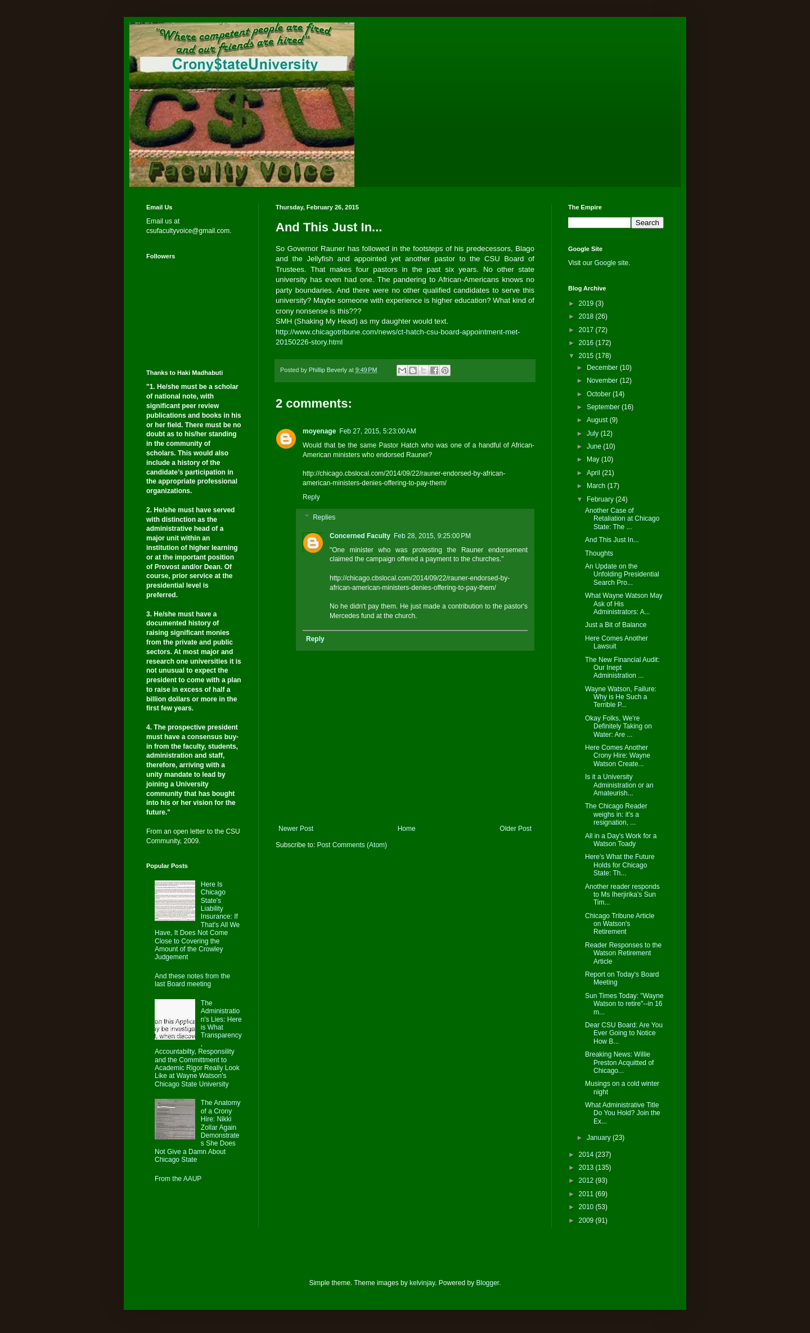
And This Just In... (612, 540)
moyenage (319, 431)
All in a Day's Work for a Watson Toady (620, 840)
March (597, 486)
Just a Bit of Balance (615, 625)
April (594, 473)
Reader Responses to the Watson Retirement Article (623, 953)
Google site (611, 263)
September (604, 407)
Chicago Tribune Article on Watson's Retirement (619, 924)
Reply (311, 497)
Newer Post (295, 829)
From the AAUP (178, 1179)
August (598, 420)
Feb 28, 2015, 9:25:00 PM (432, 536)
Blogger (488, 1283)
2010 (587, 1207)
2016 (587, 343)
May (594, 459)
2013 (587, 1167)
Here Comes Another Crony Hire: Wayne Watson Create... (617, 756)
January (600, 1138)
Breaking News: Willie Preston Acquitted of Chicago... (619, 1062)
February (601, 499)
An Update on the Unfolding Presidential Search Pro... (622, 574)
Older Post (516, 829)
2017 (587, 330)
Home (407, 829)
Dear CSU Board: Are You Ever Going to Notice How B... (624, 1033)
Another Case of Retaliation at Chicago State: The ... (622, 519)
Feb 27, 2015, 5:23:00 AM (377, 431)
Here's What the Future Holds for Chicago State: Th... (620, 865)
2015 (587, 356)
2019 (587, 303)
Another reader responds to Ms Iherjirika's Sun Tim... (622, 895)
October (600, 394)
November (603, 380)
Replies (324, 517)
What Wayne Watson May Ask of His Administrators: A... (624, 604)
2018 (587, 316)
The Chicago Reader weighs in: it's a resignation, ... (616, 814)
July (594, 433)
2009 (587, 1220)
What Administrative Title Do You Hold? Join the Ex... (622, 1113)
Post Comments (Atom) (352, 845)
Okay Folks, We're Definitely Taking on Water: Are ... (618, 726)
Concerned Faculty (360, 536)
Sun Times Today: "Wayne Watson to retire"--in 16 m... (624, 1004)
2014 (587, 1154)
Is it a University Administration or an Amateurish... (619, 785)
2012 (587, 1180)
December (603, 368)
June (595, 446)
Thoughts (599, 553)
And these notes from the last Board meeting (192, 980)
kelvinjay (422, 1283)
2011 (587, 1194)
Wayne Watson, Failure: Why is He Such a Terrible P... (620, 697)
